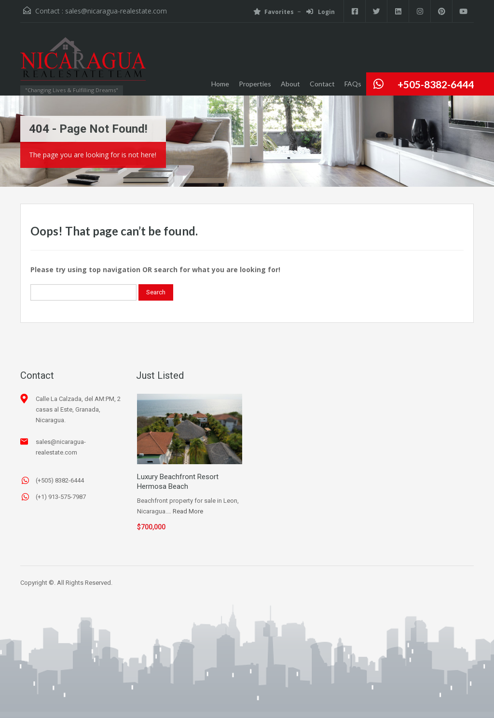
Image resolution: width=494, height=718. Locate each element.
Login (320, 12)
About (290, 84)
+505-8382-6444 (436, 84)
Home (220, 84)
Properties (255, 84)
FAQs (352, 84)
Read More (188, 511)
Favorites (273, 12)
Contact (322, 84)
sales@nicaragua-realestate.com (116, 10)
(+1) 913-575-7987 (61, 496)
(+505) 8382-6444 (60, 480)
